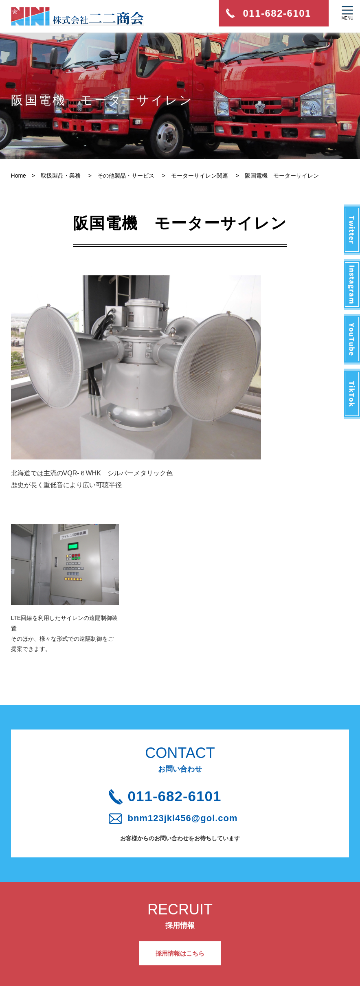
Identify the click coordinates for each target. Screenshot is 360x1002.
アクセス (116, 931)
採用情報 (116, 912)
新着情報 (37, 912)
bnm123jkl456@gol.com (187, 713)
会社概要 (37, 931)
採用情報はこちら (180, 849)
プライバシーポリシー (133, 950)
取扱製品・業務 (46, 950)
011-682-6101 (186, 689)
